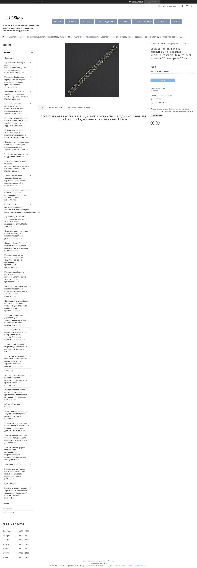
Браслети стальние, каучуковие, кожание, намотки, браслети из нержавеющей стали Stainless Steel (13, 108)
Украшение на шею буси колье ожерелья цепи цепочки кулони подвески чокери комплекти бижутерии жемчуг (15, 67)
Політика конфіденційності (137, 565)
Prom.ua (111, 561)
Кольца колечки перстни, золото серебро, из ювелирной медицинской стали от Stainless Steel (15, 134)
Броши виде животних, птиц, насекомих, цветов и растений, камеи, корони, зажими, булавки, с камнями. (16, 195)
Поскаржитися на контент (115, 565)
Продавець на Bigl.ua (98, 563)
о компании (162, 21)
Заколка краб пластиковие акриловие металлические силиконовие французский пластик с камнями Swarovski (15, 493)
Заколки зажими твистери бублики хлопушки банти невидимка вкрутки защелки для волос (16, 439)
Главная (57, 21)
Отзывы (124, 21)
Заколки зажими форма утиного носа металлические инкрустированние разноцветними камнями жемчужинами (15, 453)
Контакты (87, 21)
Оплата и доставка (106, 21)
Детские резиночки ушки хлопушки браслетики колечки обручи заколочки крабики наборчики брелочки (15, 380)
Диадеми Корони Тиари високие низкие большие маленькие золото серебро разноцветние (16, 247)
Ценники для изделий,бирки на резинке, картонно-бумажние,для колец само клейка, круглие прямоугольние (16, 306)
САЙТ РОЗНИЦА (9, 512)
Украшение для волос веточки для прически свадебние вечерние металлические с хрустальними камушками (13, 261)
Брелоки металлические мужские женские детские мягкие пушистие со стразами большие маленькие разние (15, 361)
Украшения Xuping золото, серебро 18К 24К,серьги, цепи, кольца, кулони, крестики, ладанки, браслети (15, 82)
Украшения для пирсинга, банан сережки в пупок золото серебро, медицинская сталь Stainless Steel (16, 221)
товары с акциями (142, 21)
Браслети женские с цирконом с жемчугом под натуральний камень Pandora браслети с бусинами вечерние (15, 334)
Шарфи (7, 371)
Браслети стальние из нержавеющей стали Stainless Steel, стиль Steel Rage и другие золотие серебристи (54, 37)
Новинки (8, 58)
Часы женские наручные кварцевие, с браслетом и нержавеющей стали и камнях (15, 348)
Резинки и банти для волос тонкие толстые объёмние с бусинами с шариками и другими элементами (16, 427)
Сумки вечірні (10, 483)
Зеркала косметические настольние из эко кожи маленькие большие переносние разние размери (14, 474)
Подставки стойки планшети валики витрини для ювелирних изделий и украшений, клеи (16, 235)
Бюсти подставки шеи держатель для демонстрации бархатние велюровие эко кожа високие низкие (15, 320)
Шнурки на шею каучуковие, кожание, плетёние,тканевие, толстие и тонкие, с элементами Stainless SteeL (16, 166)
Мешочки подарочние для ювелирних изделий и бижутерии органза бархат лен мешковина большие (16, 291)
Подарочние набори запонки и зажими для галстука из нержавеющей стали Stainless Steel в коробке (16, 146)
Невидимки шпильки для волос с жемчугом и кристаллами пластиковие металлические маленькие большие (15, 395)
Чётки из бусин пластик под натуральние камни (16, 155)
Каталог (71, 21)
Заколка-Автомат (11, 464)
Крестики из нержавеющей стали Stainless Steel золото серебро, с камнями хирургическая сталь (16, 122)
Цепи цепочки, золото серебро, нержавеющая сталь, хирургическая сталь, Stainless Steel (16, 95)
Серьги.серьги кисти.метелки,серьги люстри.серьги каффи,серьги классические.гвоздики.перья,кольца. (20, 208)
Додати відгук (186, 6)
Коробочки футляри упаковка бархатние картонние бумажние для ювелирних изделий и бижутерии (15, 180)
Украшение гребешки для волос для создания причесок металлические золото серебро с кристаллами (15, 277)
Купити (162, 80)
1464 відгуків (137, 2)
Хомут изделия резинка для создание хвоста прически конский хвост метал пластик (16, 415)
